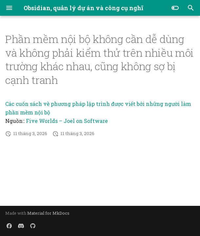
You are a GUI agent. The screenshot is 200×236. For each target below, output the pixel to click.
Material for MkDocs (48, 213)
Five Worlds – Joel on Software (67, 120)
